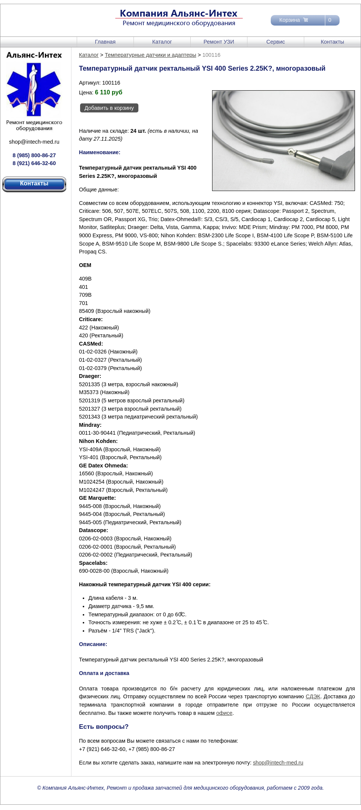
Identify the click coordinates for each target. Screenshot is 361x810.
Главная (105, 42)
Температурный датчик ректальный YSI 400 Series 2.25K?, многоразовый (171, 660)
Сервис (275, 42)
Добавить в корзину (109, 108)
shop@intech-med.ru (34, 142)
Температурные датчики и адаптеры (150, 55)
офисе (224, 713)
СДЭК (313, 696)
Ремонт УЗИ (218, 42)
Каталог (162, 42)
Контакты (332, 42)
